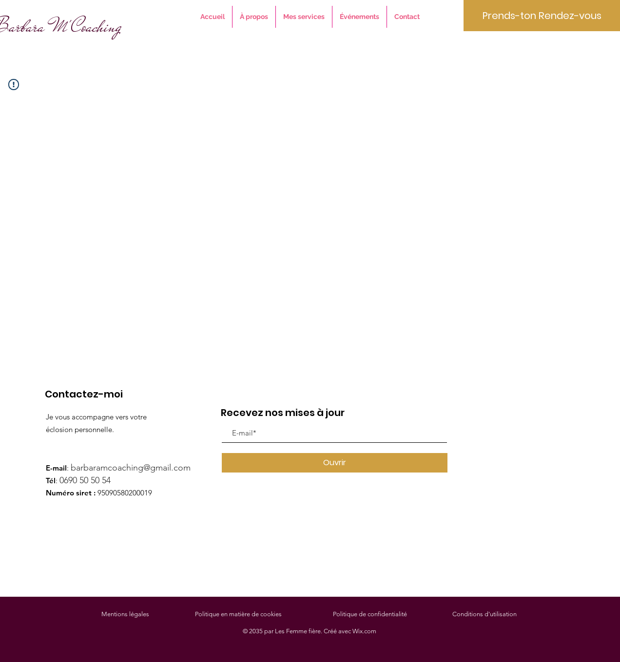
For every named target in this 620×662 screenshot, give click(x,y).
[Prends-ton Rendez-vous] (542, 15)
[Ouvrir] (334, 463)
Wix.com (364, 631)
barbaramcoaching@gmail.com (134, 467)
